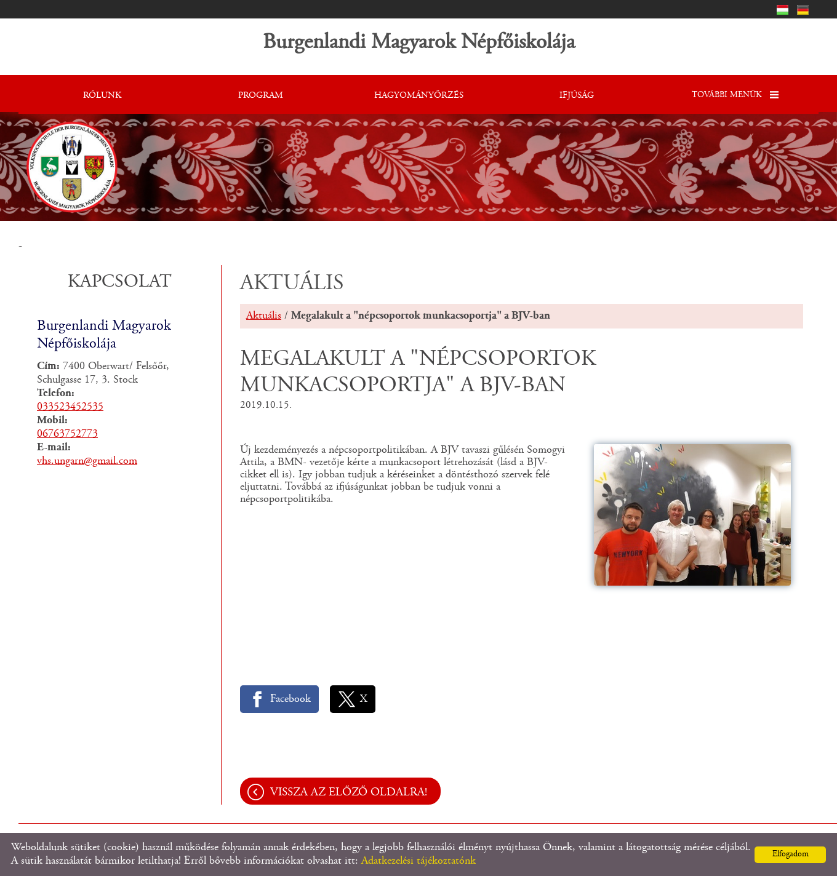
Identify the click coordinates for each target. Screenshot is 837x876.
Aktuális (263, 316)
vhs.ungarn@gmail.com (87, 461)
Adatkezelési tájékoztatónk (418, 861)
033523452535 (70, 407)
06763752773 (67, 434)
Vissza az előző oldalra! (348, 792)
